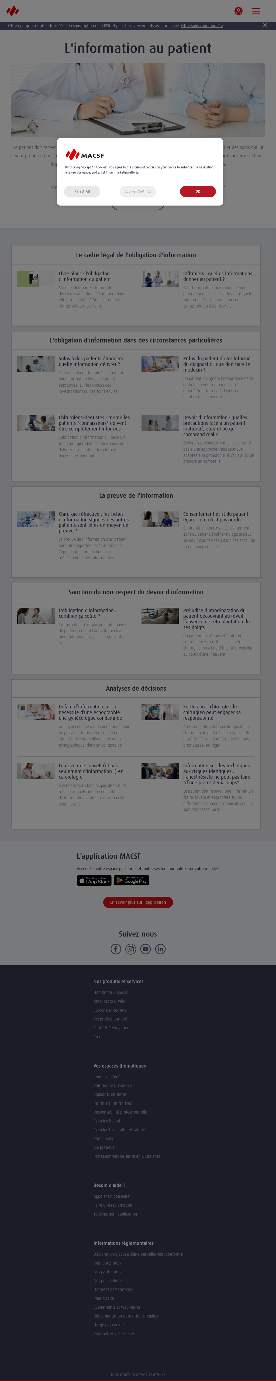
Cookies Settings (138, 191)
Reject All (82, 191)
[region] (140, 172)
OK (198, 191)
